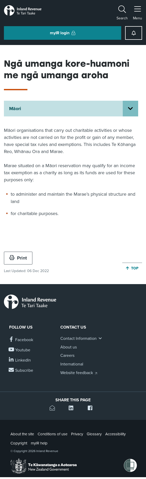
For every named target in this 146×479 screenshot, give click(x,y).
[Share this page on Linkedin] (73, 408)
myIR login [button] (62, 33)
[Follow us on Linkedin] (20, 360)
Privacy (77, 434)
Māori (15, 108)
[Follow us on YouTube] (19, 350)
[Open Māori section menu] (130, 108)
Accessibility (115, 434)
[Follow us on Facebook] (21, 340)
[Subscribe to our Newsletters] (21, 370)
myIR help (39, 443)
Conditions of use (52, 434)
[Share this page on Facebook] (92, 408)
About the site (22, 434)
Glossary (94, 434)
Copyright (18, 443)
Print (18, 258)
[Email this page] (54, 408)
